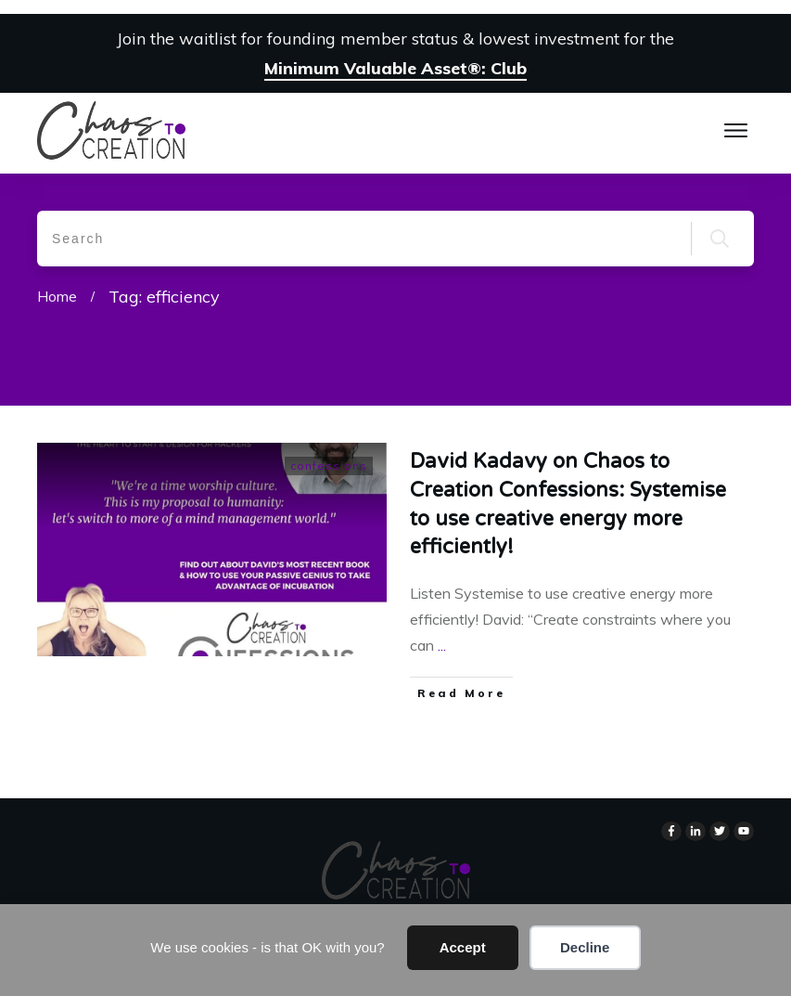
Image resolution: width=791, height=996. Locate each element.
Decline (584, 947)
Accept (463, 947)
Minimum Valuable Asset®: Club (395, 68)
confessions (328, 465)
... (442, 645)
